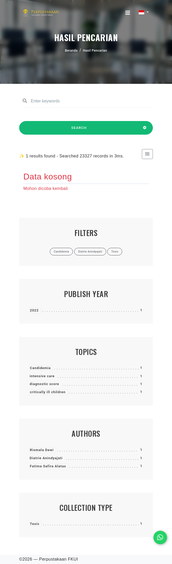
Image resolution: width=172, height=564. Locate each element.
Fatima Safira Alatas (48, 466)
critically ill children (48, 392)
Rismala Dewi (42, 450)
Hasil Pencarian (95, 50)
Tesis (34, 524)
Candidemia (40, 368)
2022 (34, 310)
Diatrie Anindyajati (46, 458)
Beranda (71, 50)
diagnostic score (44, 384)
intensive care (42, 376)
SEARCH (78, 130)
